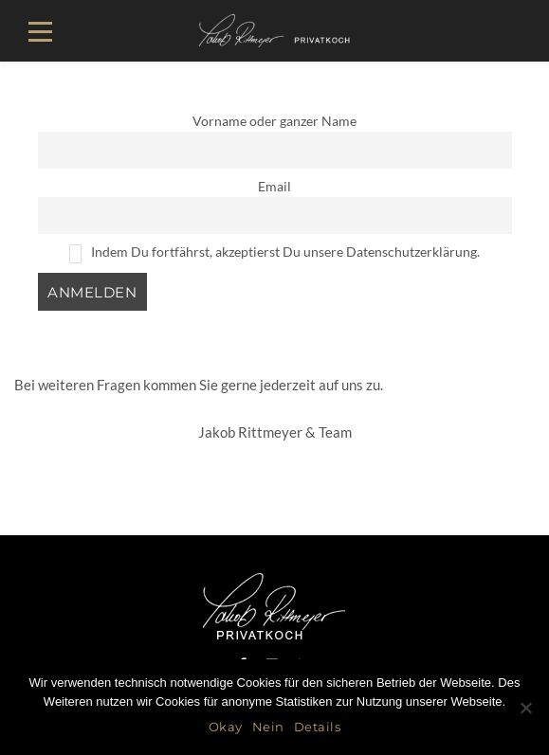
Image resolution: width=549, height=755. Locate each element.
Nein (268, 726)
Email (274, 186)
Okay (226, 726)
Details (317, 726)
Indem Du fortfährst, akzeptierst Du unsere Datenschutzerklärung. (274, 253)
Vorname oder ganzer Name (274, 121)
